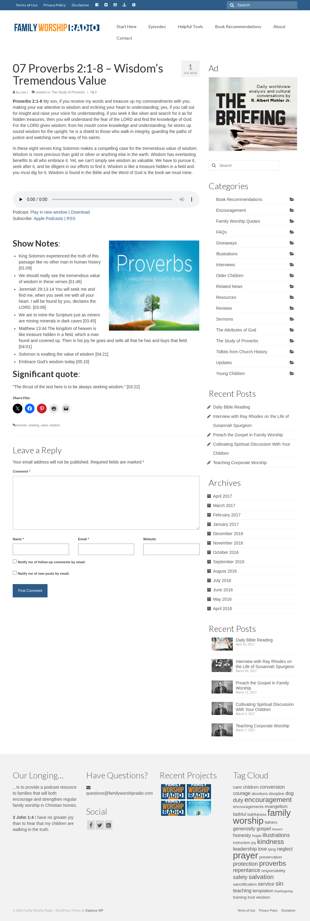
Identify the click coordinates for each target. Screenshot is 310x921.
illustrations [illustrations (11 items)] (276, 835)
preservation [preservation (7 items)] (270, 857)
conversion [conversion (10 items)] (272, 787)
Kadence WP (94, 910)
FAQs (221, 232)
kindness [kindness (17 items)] (270, 841)
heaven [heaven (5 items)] (277, 829)
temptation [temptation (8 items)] (262, 890)
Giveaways (226, 243)
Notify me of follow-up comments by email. (52, 562)
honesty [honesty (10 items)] (242, 835)
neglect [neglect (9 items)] (285, 849)
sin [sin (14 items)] (279, 883)
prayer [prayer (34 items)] (245, 855)
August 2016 (225, 571)
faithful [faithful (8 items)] (239, 814)
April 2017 (222, 496)
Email (83, 539)
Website (149, 539)
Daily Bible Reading (231, 407)
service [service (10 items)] (266, 884)
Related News (229, 286)
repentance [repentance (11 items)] (246, 870)
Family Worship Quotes (238, 221)
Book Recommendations (239, 199)
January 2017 (226, 524)
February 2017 (227, 514)
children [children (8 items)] (251, 787)
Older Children (229, 275)
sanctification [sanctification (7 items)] (245, 884)
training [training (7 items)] (240, 897)
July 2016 (222, 580)
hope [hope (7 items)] (256, 835)
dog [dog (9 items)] (289, 793)
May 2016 (222, 599)
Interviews (225, 264)
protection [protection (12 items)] (245, 864)
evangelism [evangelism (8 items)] (276, 806)
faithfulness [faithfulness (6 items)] (256, 815)
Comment (21, 471)
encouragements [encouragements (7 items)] (248, 806)
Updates (224, 362)
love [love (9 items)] (262, 849)
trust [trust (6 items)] (251, 897)
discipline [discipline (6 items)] (276, 794)
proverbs (21, 425)
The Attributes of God (236, 330)
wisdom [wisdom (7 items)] (263, 897)
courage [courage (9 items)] (242, 793)
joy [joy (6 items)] (253, 843)
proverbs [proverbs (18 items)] (272, 863)
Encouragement (231, 210)
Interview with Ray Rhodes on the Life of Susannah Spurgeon (265, 664)
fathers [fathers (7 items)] (271, 822)
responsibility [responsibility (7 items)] (273, 870)
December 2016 (228, 533)
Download (80, 212)
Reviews (224, 308)
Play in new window (48, 212)
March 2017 (224, 505)
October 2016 (226, 552)
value (44, 425)
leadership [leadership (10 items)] (245, 849)
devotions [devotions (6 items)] (260, 794)
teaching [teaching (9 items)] (242, 890)
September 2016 (229, 561)
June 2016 (223, 589)
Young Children (230, 373)
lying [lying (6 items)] (271, 849)
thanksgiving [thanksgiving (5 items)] (283, 891)
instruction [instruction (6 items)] (241, 843)
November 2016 (228, 543)
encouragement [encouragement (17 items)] (268, 799)
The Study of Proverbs (68, 92)
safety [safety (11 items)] (240, 877)
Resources (226, 297)
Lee (23, 92)
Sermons (224, 319)
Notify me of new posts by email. (44, 573)
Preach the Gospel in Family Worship (248, 434)
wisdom (55, 425)
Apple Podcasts (48, 218)
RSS (71, 218)
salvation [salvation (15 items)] (261, 876)
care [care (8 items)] (237, 787)
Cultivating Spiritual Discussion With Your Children (265, 707)
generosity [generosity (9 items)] (244, 828)
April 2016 (222, 608)
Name (18, 539)
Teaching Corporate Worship (240, 462)
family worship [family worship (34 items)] (262, 817)
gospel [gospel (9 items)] (264, 828)
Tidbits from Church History (241, 351)
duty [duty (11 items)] (238, 800)
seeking (33, 425)
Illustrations (227, 253)
